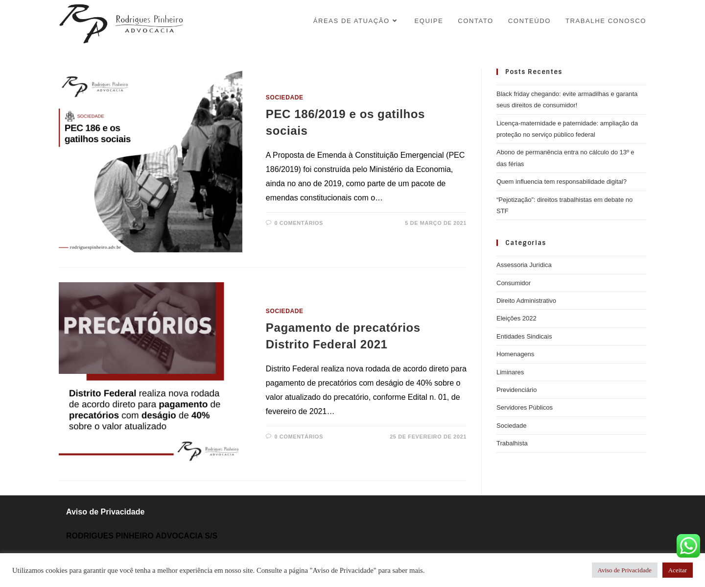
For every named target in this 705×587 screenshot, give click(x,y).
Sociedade (285, 97)
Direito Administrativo (526, 300)
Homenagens (515, 354)
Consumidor (513, 283)
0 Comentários (298, 223)
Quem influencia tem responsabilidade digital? (561, 181)
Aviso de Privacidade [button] (625, 570)
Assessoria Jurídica (524, 265)
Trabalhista (512, 443)
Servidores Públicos (524, 407)
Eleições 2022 (516, 318)
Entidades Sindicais (524, 336)
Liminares (510, 372)
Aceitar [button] (677, 570)
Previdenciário (516, 389)
